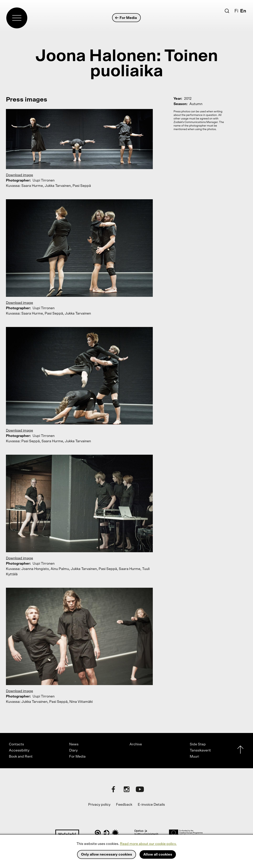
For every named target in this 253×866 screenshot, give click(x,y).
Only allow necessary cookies (106, 854)
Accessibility (19, 750)
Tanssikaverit (200, 750)
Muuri (194, 756)
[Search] (227, 11)
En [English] (243, 11)
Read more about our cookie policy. (148, 844)
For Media (126, 18)
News (73, 744)
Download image (19, 175)
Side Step (198, 744)
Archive (135, 744)
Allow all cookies (157, 854)
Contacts (16, 744)
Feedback (124, 804)
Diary (73, 750)
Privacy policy (99, 804)
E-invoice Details (151, 804)
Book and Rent (21, 756)
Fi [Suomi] (236, 11)
